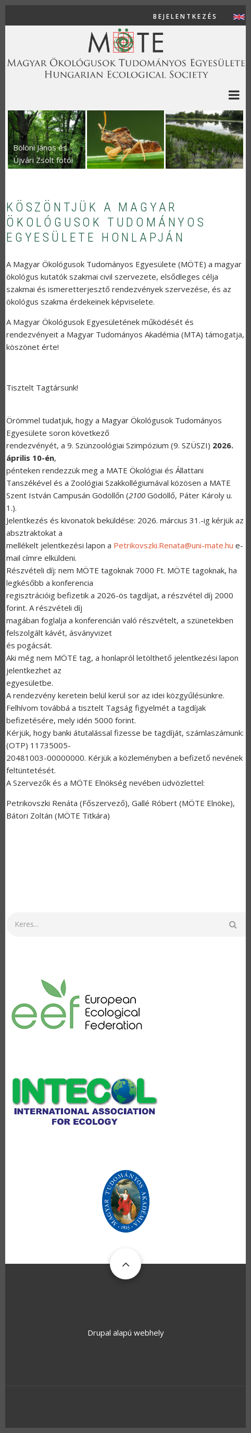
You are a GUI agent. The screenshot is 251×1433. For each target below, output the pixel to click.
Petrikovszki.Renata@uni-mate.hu (173, 545)
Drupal (99, 1332)
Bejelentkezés (185, 16)
